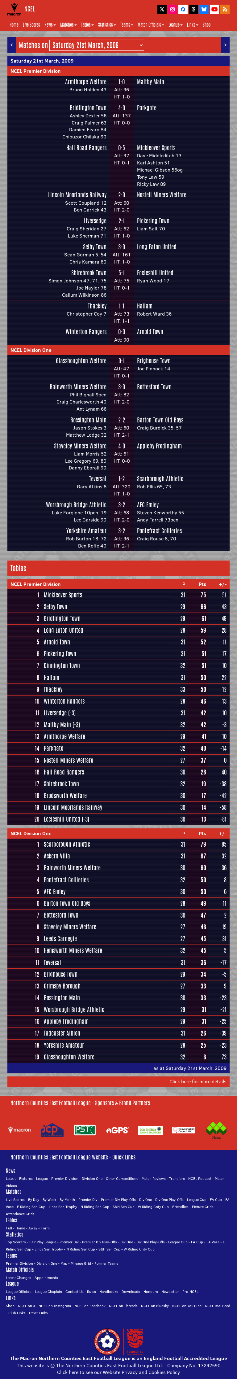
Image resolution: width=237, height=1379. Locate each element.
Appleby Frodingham (159, 446)
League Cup (196, 1199)
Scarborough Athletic (160, 478)
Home (14, 25)
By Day (33, 1199)
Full (9, 1228)
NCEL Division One (31, 350)
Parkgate (146, 107)
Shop (206, 25)
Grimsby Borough (62, 986)
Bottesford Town (154, 386)
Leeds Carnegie (60, 938)
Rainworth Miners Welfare (78, 386)
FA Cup (216, 1199)
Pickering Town (153, 220)
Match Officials (151, 25)
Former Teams (106, 1263)
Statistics (107, 25)
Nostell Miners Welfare (161, 194)
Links (192, 25)
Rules (91, 1291)
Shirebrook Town (88, 272)
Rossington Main (88, 420)
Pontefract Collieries (159, 530)
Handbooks (108, 1291)
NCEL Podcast (199, 1178)
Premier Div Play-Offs (118, 1199)
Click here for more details (198, 1081)
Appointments (46, 1277)
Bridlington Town (88, 107)
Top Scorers (16, 1242)
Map (63, 1263)
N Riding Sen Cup (95, 1206)
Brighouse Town (154, 360)
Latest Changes (18, 1277)
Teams (126, 25)
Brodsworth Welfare (65, 795)
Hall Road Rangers (86, 147)
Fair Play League (42, 1242)
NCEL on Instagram (55, 1305)
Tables (87, 25)
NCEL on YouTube (187, 1305)
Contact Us (74, 1291)
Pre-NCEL (190, 1291)
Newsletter (170, 1291)
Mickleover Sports (156, 147)
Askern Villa (57, 856)
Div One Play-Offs (169, 1199)
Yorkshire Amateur (86, 530)
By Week (49, 1199)
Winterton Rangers (86, 331)
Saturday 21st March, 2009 (41, 60)
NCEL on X (26, 1305)
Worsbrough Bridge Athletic (76, 504)
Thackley (97, 306)
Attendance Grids (20, 1213)
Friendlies (180, 1206)
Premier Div (88, 1199)
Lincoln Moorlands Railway (77, 194)
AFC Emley (148, 504)
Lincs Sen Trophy (63, 1206)
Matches (68, 25)
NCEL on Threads (123, 1305)
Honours (150, 1291)
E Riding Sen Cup (31, 1206)
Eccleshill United (155, 272)
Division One (92, 1178)
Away (32, 1228)
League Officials (18, 1291)
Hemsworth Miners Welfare (73, 950)
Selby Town (94, 246)
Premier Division (64, 1178)
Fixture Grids (203, 1206)
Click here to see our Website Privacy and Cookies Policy (118, 1372)
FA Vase (212, 1242)
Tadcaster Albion (62, 1033)
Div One (145, 1199)
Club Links (17, 1313)
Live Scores (31, 25)
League (175, 25)
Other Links (38, 1313)
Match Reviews (154, 1178)
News (50, 25)
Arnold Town (150, 331)
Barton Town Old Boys (160, 420)
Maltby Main (150, 81)
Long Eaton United (157, 246)
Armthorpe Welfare (85, 81)
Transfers (177, 1178)
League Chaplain (48, 1291)
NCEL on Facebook (90, 1305)
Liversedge (95, 220)
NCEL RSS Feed (217, 1305)
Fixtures (26, 1178)
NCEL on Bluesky (155, 1305)
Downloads (131, 1291)
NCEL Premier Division (35, 71)
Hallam (144, 306)
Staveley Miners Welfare (80, 446)
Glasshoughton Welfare (81, 360)
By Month (67, 1199)
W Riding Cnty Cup (153, 1206)
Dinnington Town (62, 665)
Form (45, 1228)
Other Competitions (122, 1178)
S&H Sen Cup (124, 1206)
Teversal (97, 478)
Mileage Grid (81, 1263)
